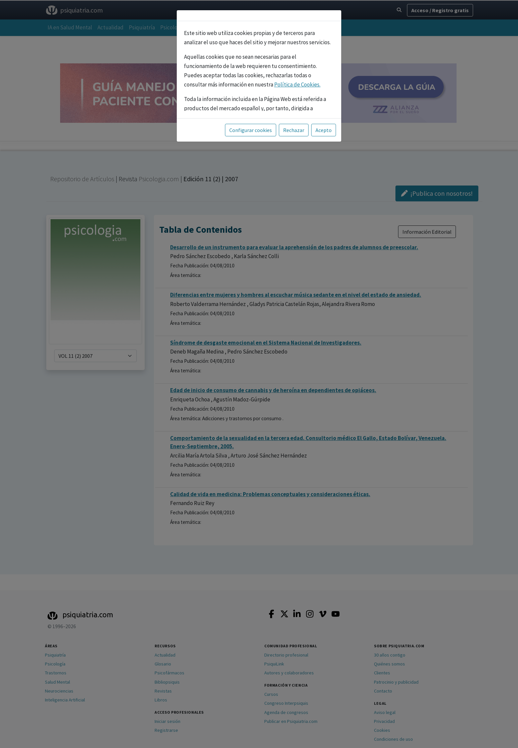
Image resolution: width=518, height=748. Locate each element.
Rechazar (293, 130)
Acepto (323, 130)
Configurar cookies (250, 130)
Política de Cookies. (297, 84)
